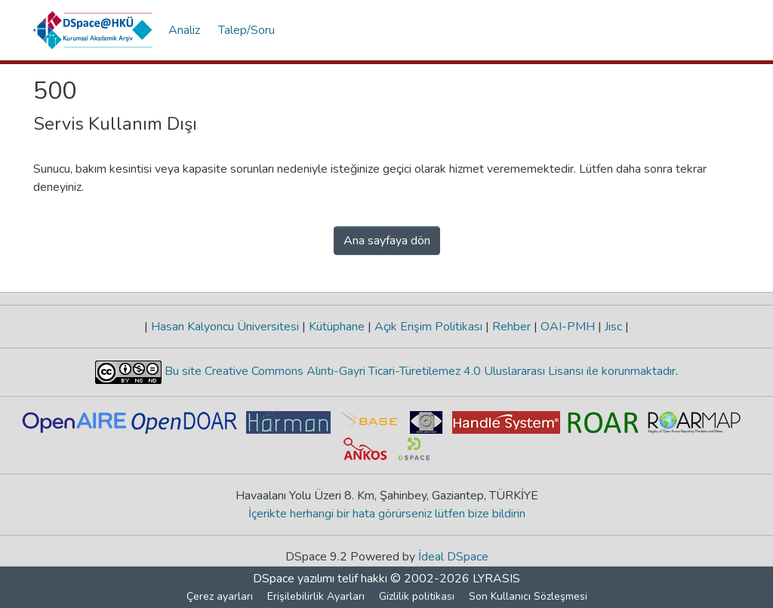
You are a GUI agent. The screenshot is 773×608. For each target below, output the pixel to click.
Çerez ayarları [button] (219, 596)
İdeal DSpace (453, 556)
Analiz (184, 30)
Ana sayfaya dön (386, 240)
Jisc (613, 326)
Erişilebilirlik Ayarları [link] (316, 596)
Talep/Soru (246, 30)
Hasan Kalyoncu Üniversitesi (225, 326)
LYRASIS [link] (496, 578)
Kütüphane (337, 326)
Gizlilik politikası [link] (416, 596)
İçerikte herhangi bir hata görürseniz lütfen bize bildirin (386, 513)
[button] (93, 30)
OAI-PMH (567, 326)
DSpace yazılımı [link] (293, 578)
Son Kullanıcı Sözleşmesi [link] (528, 596)
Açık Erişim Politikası (428, 326)
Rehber (511, 326)
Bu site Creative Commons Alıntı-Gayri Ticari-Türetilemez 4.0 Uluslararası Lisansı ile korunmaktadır (419, 371)
